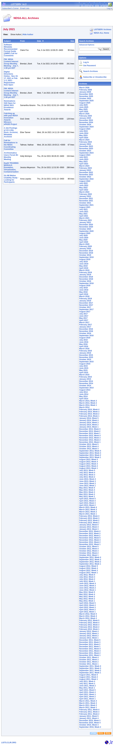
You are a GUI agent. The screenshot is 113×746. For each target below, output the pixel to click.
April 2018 (83, 294)
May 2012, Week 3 (87, 596)
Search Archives (86, 41)
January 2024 (85, 144)
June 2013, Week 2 (87, 483)
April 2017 (83, 320)
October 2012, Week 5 (89, 546)
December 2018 (86, 277)
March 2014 (84, 407)
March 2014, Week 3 (88, 401)
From (22, 41)
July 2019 (83, 262)
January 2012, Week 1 (89, 638)
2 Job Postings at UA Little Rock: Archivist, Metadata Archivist (11, 132)
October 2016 (85, 333)
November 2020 (86, 227)
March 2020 (84, 244)
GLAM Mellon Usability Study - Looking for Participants (11, 178)
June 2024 (83, 133)
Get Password (89, 65)
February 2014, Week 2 (89, 414)
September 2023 (86, 153)
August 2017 (84, 312)
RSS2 (108, 733)
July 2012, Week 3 (87, 577)
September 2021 (86, 205)
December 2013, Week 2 (89, 431)
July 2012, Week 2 (87, 579)
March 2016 (84, 349)
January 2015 (85, 379)
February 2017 (85, 325)
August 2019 (84, 259)
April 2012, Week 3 (87, 607)
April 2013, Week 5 (87, 499)
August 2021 (84, 207)
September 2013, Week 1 (90, 457)
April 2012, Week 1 (87, 612)
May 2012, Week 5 (87, 592)
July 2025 (83, 105)
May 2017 (83, 318)
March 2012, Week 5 (88, 614)
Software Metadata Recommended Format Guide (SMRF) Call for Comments (10, 50)
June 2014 (83, 394)
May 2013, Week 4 (87, 490)
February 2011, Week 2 (89, 714)
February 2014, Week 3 (89, 412)
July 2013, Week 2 (87, 477)
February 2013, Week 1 (89, 523)
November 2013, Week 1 (90, 442)
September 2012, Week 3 (90, 559)
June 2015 (83, 368)
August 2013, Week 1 (88, 468)
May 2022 (83, 188)
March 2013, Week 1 (88, 514)
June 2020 (83, 238)
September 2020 (86, 231)
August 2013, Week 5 (88, 459)
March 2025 (84, 114)
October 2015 (85, 359)
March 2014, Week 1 (88, 405)
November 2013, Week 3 (90, 438)
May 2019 (83, 266)
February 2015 (85, 377)
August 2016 (84, 338)
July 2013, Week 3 (87, 475)
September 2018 (86, 283)
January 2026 (85, 92)
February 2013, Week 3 (89, 518)
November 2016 (86, 331)
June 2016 (83, 342)
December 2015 (86, 355)
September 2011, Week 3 (90, 668)
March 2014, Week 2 (88, 403)
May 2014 (83, 396)
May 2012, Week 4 (87, 594)
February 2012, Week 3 (89, 625)
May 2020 (83, 240)
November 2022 (86, 175)
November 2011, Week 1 (90, 655)
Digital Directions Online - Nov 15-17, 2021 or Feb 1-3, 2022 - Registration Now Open (11, 78)
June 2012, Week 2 (87, 588)
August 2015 (84, 364)
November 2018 (86, 279)
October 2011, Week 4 (89, 657)
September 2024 (86, 127)
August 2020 (84, 233)
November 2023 (86, 148)
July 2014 (83, 392)
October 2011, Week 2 (89, 662)
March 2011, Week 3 (88, 703)
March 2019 (84, 270)
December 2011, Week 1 (89, 646)
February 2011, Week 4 (89, 710)
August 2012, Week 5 (88, 566)
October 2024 (85, 125)
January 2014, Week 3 (89, 422)
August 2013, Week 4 (88, 462)
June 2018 (83, 290)
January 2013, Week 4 (89, 527)
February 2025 (85, 116)
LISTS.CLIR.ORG (8, 742)
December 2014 (86, 381)
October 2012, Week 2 (89, 553)
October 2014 (85, 385)
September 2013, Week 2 (90, 455)
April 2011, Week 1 (87, 699)
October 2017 (85, 307)
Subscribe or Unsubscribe (94, 77)
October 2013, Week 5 (89, 444)
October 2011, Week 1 (89, 664)
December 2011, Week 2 (89, 644)
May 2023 (83, 161)
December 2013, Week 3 (89, 429)
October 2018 (85, 281)
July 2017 (83, 314)
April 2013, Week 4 (87, 501)
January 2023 (85, 170)
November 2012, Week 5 (90, 538)
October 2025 (85, 98)
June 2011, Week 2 (87, 686)
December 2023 (86, 146)
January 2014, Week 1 (89, 427)
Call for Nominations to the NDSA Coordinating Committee (10, 144)
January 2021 (85, 222)
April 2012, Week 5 (87, 603)
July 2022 (83, 183)
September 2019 (86, 257)
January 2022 (85, 196)
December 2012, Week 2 (89, 536)
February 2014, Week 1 (89, 416)
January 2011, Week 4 (89, 718)
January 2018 (85, 301)
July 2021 (83, 209)
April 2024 (83, 138)
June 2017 (83, 316)
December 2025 (86, 94)
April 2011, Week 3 (87, 694)
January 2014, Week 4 (89, 420)
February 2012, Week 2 (89, 627)
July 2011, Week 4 (87, 681)
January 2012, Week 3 (89, 633)
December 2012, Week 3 (89, 533)
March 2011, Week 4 (88, 701)
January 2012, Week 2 (89, 636)
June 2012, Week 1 (87, 590)
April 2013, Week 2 (87, 505)
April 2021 (83, 216)
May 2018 (83, 292)
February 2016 (85, 351)
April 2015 (83, 372)
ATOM (93, 733)
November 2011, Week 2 (90, 653)
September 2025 (86, 101)
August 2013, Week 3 (88, 464)
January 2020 (85, 248)
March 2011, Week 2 (88, 705)
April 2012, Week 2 (87, 610)
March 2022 (84, 192)
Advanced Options (86, 45)
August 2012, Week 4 (88, 568)
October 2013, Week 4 (89, 446)
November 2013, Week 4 (90, 436)
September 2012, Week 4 (90, 557)
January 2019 (85, 275)
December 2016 (86, 329)
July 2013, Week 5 (87, 470)
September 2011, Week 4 (90, 666)
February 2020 (85, 246)
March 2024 (84, 140)
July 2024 (83, 131)
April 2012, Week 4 (87, 605)
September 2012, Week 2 (90, 562)
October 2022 (85, 177)
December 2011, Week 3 (89, 642)
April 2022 (83, 190)
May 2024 (83, 135)
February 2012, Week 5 (89, 620)
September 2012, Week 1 (90, 564)
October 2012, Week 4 (89, 549)
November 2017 (86, 305)
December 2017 (86, 303)
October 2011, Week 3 (89, 660)
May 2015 (83, 370)
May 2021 (83, 214)
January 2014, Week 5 (89, 418)
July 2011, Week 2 (87, 683)
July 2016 (83, 340)
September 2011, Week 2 (90, 670)
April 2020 (83, 242)
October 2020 (85, 229)
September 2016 (86, 335)
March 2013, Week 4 (88, 507)
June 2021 (83, 212)
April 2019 (83, 268)
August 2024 (84, 129)
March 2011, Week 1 (88, 707)
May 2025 (83, 109)
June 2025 (83, 107)
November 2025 (86, 96)
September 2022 (86, 179)
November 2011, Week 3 (90, 651)
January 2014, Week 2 (89, 425)
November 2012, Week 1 (90, 544)
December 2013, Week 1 (89, 433)
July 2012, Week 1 (87, 581)
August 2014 (84, 390)
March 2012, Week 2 (88, 618)
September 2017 (86, 309)
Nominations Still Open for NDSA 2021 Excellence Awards (10, 105)
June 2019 (83, 264)
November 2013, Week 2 (90, 440)
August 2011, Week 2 (88, 677)
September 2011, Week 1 (90, 673)
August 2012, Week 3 (88, 570)
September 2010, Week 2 (90, 727)
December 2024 (86, 120)
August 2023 (84, 155)
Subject (7, 41)
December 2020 (86, 225)
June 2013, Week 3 (87, 481)
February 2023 (85, 168)
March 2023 (84, 166)
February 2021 (85, 220)
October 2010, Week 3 (89, 725)
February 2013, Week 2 (89, 520)
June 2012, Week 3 (87, 586)
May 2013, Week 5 (87, 488)
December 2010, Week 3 (89, 720)
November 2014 (86, 383)
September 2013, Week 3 (90, 453)
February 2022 (85, 194)
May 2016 (83, 344)
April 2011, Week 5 (87, 690)
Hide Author (28, 34)
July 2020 (83, 235)
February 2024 (85, 142)
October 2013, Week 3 (89, 449)
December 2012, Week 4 (89, 531)
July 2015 (83, 366)
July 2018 (83, 288)
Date (39, 41)
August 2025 (84, 103)
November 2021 (86, 201)
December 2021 (86, 198)
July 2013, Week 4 (87, 472)
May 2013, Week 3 (87, 492)
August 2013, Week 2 (88, 466)
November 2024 (86, 122)
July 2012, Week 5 (87, 575)
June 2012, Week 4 (87, 583)
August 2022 (84, 181)
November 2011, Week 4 (90, 649)
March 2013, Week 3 (88, 509)
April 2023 (83, 164)
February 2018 (85, 298)
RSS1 (100, 733)
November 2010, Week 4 (90, 723)
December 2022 (86, 172)
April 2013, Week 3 (87, 503)
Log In (86, 62)
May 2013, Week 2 (87, 494)
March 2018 (84, 296)
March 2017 (84, 322)
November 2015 (86, 357)
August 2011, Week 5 (88, 675)
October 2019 (85, 255)
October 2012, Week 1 (89, 555)
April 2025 (83, 111)
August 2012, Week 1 (88, 573)
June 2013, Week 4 (87, 479)
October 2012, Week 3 (89, 551)
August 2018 (84, 285)
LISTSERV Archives (102, 29)
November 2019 (86, 253)
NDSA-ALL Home (101, 33)
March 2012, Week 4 (88, 616)
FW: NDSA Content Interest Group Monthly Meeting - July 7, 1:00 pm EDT (11, 63)
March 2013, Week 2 (88, 512)
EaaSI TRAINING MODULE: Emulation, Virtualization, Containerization (11, 167)
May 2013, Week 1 (87, 496)
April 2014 (83, 399)
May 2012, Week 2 (87, 599)
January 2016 (85, 353)
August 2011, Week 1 (88, 679)
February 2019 (85, 272)
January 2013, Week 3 (89, 529)
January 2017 (85, 327)
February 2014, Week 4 (89, 409)
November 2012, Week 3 (90, 540)
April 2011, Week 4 (87, 692)
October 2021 (85, 203)
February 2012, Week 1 (89, 629)
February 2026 (85, 90)
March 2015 (84, 375)
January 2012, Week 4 (89, 631)
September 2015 (86, 362)
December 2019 (86, 251)
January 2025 (85, 118)
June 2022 (83, 185)
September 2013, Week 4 (90, 451)
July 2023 (83, 157)
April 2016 (83, 346)
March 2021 (84, 218)
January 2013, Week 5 (89, 525)
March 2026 (84, 88)
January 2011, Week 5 (89, 716)
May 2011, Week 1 (87, 688)
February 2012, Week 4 (89, 623)
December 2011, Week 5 (89, 640)
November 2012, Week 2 (90, 542)
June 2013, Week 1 (87, 486)
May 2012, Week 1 (87, 601)
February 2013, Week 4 (89, 516)
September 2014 (86, 388)
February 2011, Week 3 (89, 712)
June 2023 (83, 159)
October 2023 (85, 151)
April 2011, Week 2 (87, 697)
